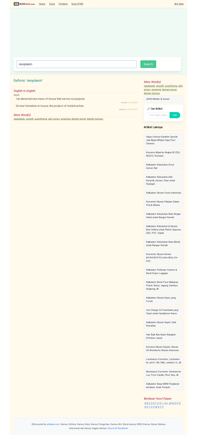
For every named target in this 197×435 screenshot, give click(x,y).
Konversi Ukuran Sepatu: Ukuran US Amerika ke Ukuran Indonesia (162, 349)
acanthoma (40, 118)
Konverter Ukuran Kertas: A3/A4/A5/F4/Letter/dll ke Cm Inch (162, 257)
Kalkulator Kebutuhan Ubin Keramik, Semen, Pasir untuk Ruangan (160, 180)
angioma (65, 118)
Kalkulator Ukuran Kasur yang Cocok (161, 299)
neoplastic (19, 118)
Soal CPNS (77, 3)
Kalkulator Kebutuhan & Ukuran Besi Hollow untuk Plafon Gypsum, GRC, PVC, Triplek (163, 229)
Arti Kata (178, 3)
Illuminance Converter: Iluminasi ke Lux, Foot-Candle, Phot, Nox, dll (163, 373)
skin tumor (54, 118)
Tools (52, 3)
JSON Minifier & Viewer (158, 99)
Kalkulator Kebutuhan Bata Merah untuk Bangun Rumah (163, 244)
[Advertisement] (97, 34)
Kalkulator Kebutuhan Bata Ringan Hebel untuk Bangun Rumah (163, 216)
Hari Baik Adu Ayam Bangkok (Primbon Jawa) (161, 336)
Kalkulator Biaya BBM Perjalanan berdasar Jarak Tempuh (162, 386)
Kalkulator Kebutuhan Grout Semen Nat (160, 166)
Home (42, 3)
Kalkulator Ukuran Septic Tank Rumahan (161, 324)
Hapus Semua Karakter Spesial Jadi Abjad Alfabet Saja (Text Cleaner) (161, 140)
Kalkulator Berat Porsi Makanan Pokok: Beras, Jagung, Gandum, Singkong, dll (162, 285)
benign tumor (78, 118)
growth (29, 118)
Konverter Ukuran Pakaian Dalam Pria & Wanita (162, 203)
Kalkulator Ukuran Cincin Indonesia (163, 192)
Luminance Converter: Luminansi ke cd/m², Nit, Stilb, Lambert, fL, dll (163, 361)
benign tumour (95, 118)
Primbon (63, 3)
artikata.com (53, 424)
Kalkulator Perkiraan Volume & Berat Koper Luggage (161, 271)
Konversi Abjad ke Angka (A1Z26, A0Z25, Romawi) (163, 154)
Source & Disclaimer (117, 428)
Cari (175, 115)
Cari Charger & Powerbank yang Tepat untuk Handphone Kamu (162, 312)
